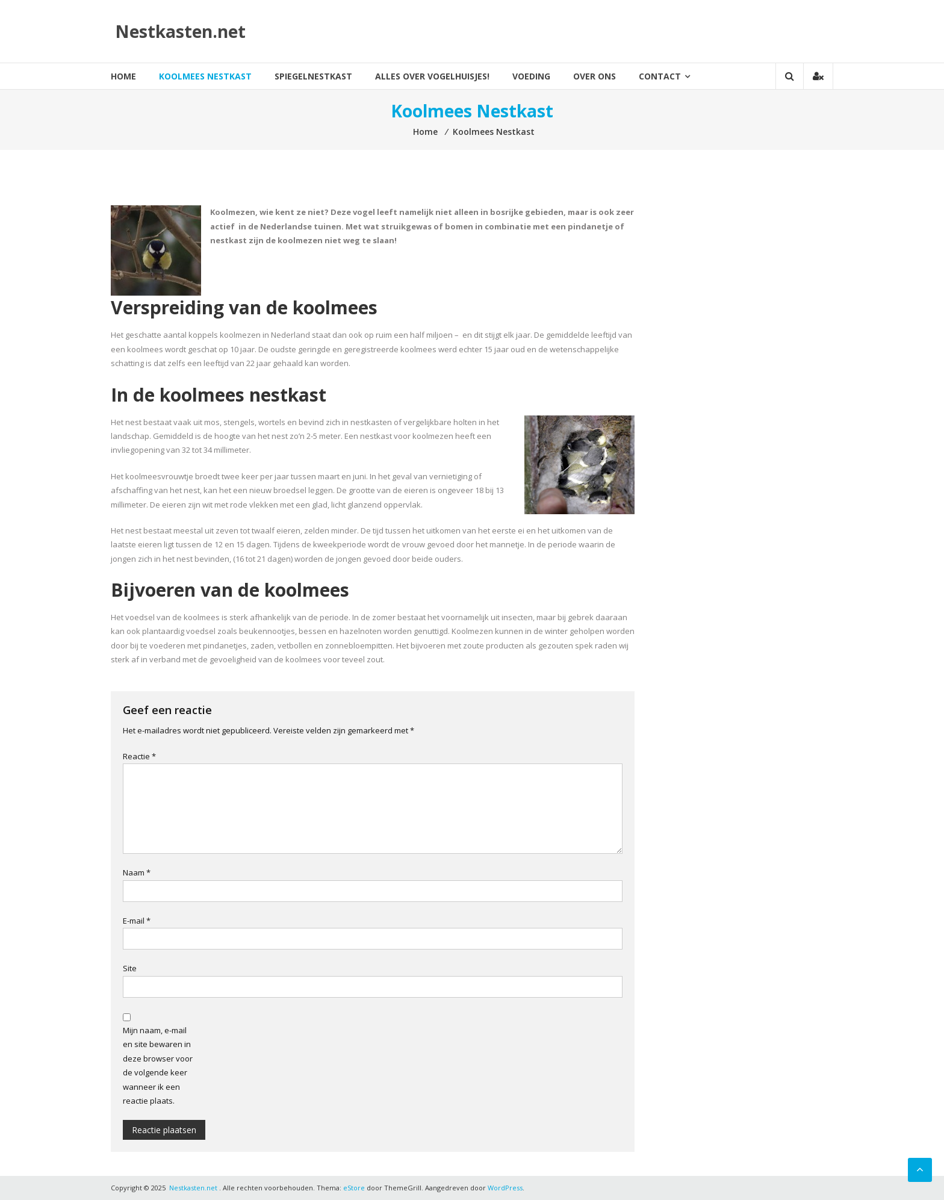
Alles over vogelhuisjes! (432, 76)
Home (123, 76)
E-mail (137, 920)
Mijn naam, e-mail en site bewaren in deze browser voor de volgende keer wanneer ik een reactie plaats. (158, 1065)
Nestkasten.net (180, 31)
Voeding (531, 76)
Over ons (594, 76)
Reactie (139, 756)
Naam (137, 872)
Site (130, 968)
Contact (660, 76)
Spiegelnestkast (313, 76)
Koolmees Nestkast (205, 76)
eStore (354, 1187)
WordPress (505, 1187)
